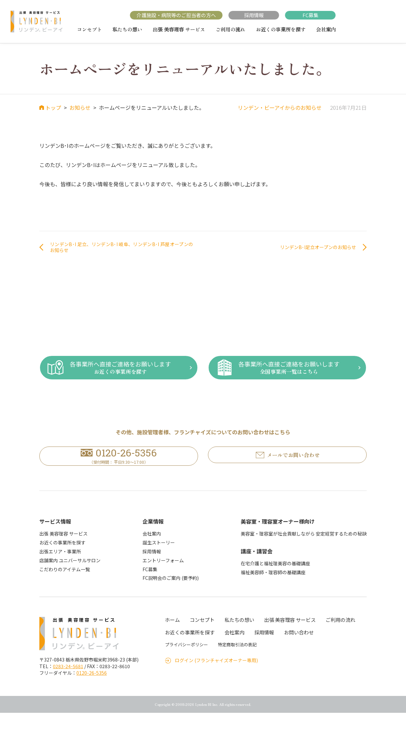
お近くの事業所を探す (280, 29)
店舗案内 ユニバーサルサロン (70, 577)
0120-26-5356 (91, 690)
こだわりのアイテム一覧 (64, 586)
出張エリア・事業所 (60, 568)
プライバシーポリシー (186, 662)
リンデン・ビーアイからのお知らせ (280, 107)
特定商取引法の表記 (237, 662)
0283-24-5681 (68, 683)
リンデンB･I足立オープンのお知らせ (312, 248)
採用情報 (254, 15)
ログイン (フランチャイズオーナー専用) (216, 677)
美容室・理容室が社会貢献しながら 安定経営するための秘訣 (304, 550)
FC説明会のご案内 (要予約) (170, 595)
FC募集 (310, 15)
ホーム (172, 636)
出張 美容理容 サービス (179, 29)
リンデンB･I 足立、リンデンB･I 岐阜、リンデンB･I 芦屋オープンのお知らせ (121, 248)
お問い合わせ (299, 649)
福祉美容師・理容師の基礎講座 (273, 589)
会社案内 (326, 29)
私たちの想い (127, 29)
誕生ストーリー (158, 559)
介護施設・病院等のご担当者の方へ (176, 15)
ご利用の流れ (230, 29)
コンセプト (89, 29)
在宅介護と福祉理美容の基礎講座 (275, 580)
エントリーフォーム (163, 577)
